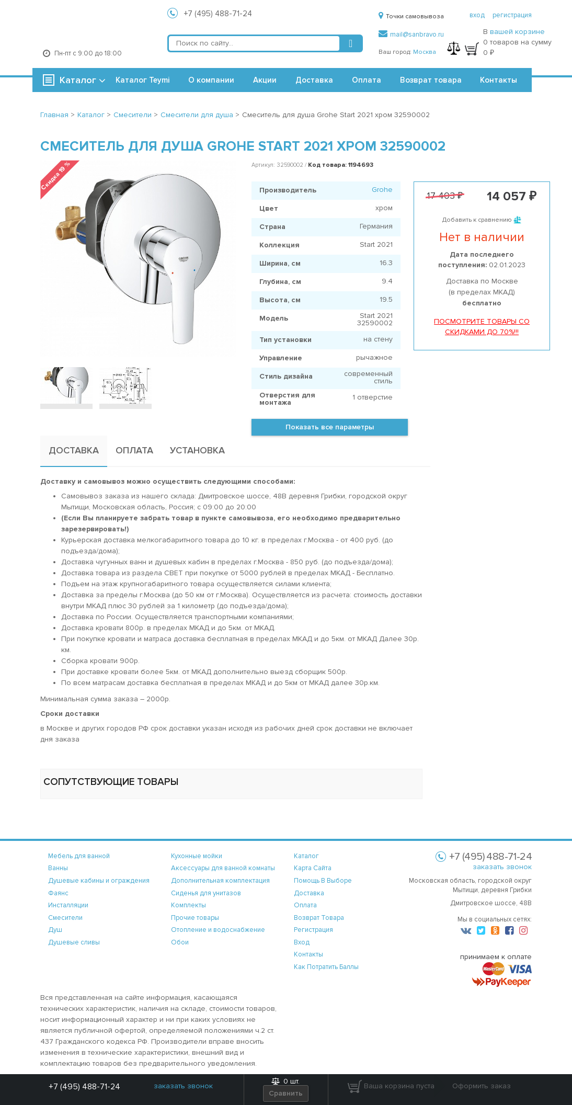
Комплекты (188, 905)
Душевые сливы (74, 942)
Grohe (382, 189)
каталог (306, 856)
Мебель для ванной (79, 856)
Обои (180, 942)
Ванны (58, 868)
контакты (308, 954)
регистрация (512, 15)
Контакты (498, 80)
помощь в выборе (323, 880)
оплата (305, 905)
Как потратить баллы (326, 967)
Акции (265, 80)
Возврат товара (431, 80)
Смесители (65, 918)
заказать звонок (502, 866)
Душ (55, 930)
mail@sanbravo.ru (411, 34)
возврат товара (319, 918)
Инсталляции (68, 905)
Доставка (314, 80)
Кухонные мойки (196, 856)
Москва (424, 52)
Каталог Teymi (142, 80)
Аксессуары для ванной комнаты (223, 868)
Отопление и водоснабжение (218, 930)
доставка (309, 893)
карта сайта (312, 868)
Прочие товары (195, 918)
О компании (211, 80)
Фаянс (58, 893)
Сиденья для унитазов (206, 893)
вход (477, 15)
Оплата (366, 80)
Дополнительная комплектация (220, 880)
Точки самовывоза (411, 16)
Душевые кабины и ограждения (99, 880)
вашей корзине (517, 31)
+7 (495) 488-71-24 (218, 13)
